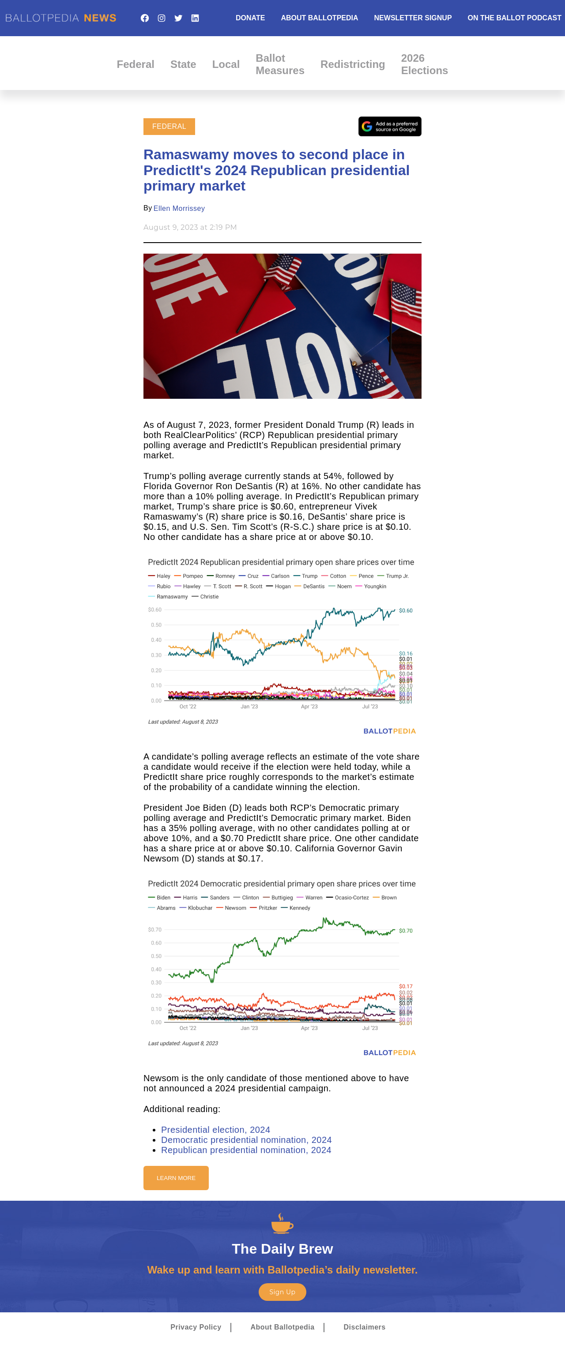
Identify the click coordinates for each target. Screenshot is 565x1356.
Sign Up (282, 1292)
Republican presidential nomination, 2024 (246, 1150)
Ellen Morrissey (179, 208)
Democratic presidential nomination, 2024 (246, 1140)
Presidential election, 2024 (216, 1130)
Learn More (176, 1178)
